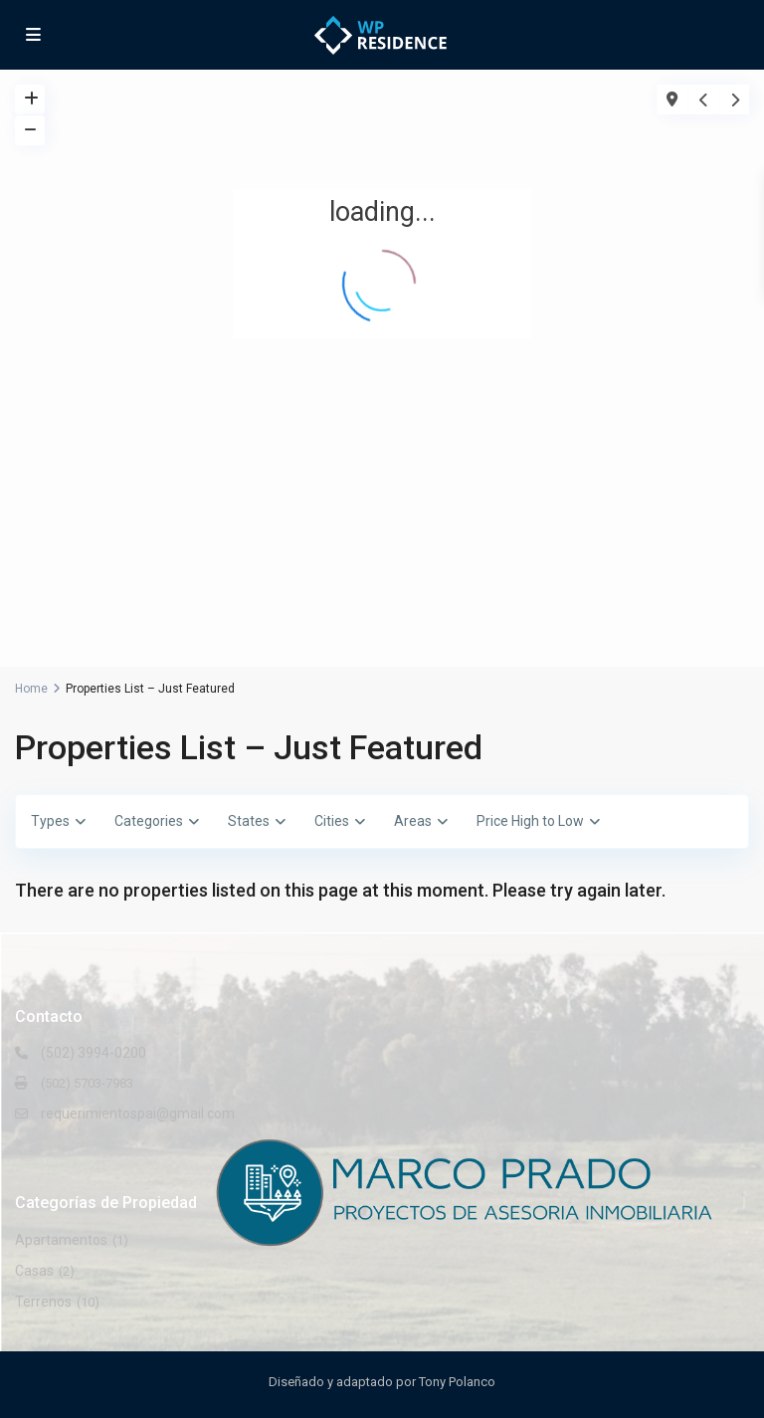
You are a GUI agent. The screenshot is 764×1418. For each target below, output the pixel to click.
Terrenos (43, 1302)
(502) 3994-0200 (93, 1053)
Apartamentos (61, 1240)
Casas (34, 1271)
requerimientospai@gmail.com (138, 1113)
